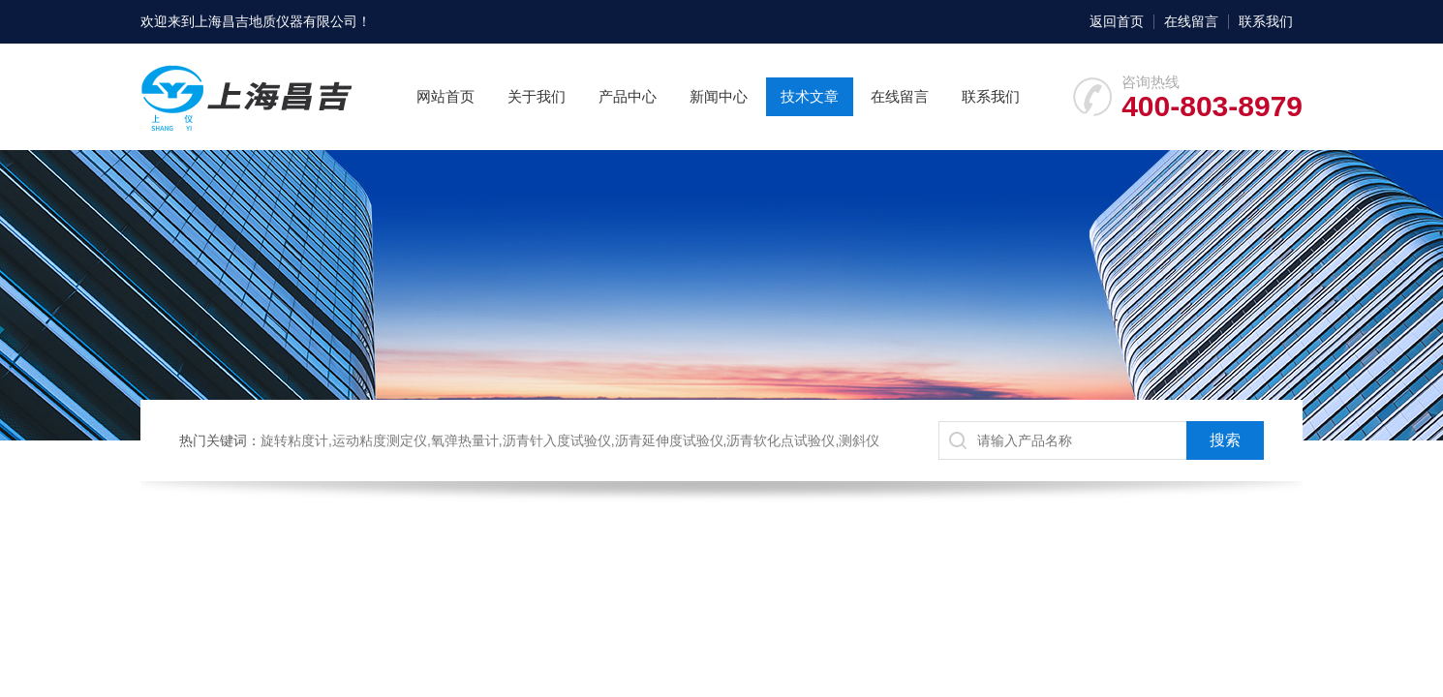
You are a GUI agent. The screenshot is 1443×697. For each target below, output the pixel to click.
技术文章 (810, 96)
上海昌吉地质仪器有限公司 (276, 21)
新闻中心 (719, 96)
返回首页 (1117, 21)
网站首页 (445, 96)
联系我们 (1266, 21)
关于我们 (536, 96)
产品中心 (628, 96)
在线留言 (1191, 21)
